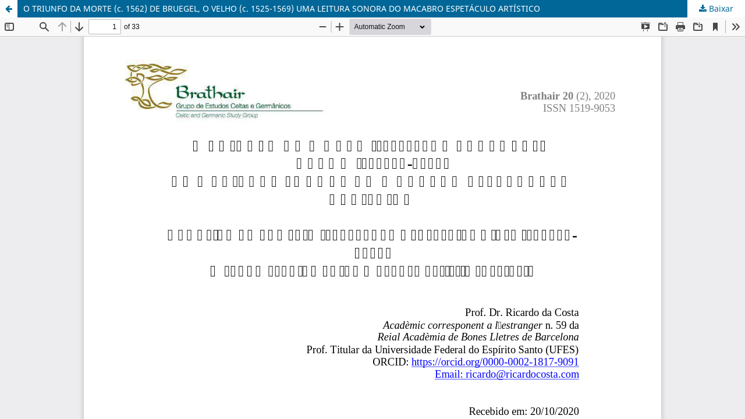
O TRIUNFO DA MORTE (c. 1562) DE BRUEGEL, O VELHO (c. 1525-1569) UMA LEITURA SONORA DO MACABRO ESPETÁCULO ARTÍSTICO (281, 8)
